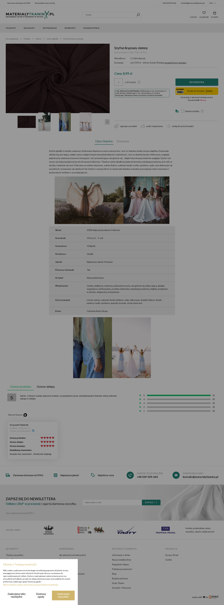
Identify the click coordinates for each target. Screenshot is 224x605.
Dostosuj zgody (41, 595)
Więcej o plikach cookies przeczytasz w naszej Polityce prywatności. (31, 584)
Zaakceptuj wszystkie (63, 595)
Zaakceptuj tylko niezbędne (17, 595)
